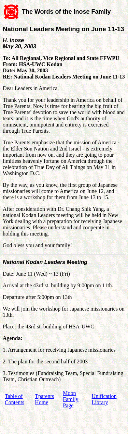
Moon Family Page (70, 399)
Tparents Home (44, 399)
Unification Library (104, 399)
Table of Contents (14, 399)
